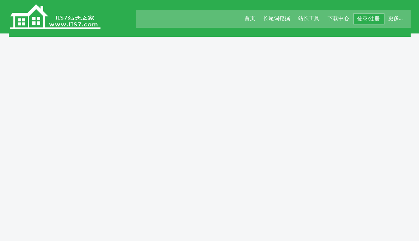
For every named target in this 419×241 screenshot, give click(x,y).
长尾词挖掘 (276, 18)
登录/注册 (368, 18)
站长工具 (309, 18)
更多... (395, 18)
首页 (250, 18)
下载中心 (338, 18)
